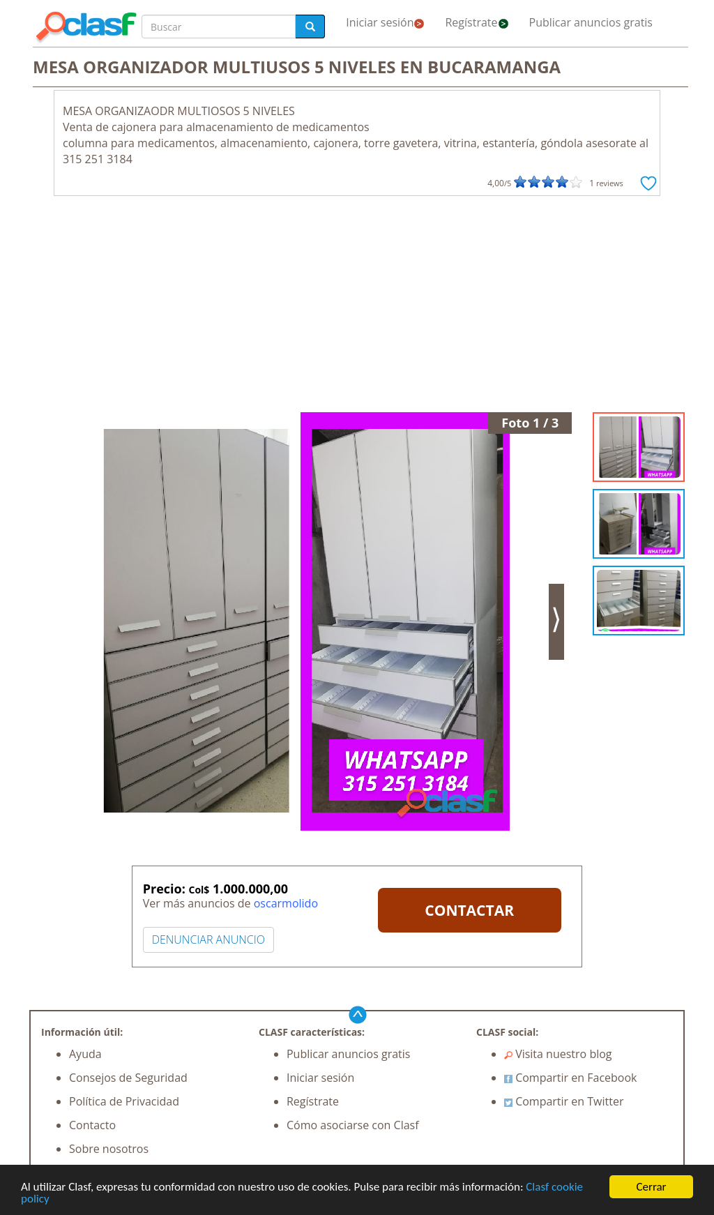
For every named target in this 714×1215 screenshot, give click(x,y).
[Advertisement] (357, 307)
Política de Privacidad (124, 1101)
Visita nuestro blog (558, 1054)
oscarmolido (286, 903)
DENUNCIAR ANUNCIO (208, 939)
